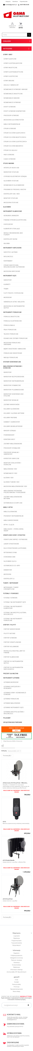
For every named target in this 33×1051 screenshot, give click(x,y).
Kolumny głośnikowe (11, 409)
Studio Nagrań (8, 163)
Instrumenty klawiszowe (12, 211)
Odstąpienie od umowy (16, 958)
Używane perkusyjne (11, 699)
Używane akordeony (11, 682)
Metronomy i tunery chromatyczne (11, 588)
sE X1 (4, 821)
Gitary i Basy (7, 54)
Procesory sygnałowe (12, 448)
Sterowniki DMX (9, 557)
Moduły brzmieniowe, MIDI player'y (13, 234)
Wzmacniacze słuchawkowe (14, 185)
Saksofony (8, 280)
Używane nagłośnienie (12, 703)
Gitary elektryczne (11, 76)
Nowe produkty (16, 984)
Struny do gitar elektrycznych (15, 141)
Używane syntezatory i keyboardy (12, 687)
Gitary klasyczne (10, 59)
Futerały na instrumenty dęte (15, 602)
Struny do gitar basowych (13, 146)
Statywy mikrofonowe (12, 629)
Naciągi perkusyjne (11, 357)
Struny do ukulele (10, 150)
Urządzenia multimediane (12, 722)
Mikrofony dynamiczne (12, 385)
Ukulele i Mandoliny (11, 85)
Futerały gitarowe (10, 598)
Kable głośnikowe (10, 511)
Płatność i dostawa (16, 960)
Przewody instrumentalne (13, 516)
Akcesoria (7, 574)
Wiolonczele (8, 256)
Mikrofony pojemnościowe (14, 390)
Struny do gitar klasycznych (14, 133)
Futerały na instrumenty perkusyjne (13, 619)
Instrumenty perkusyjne (12, 312)
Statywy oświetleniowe (12, 642)
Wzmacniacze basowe (12, 98)
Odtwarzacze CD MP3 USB (13, 503)
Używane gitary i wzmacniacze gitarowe (15, 693)
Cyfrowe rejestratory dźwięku (15, 176)
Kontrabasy (8, 261)
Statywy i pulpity (9, 625)
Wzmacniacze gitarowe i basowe (15, 89)
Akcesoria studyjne (11, 202)
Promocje (16, 986)
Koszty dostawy (16, 965)
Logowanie (16, 936)
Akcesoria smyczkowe (12, 271)
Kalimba (7, 243)
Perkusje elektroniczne (13, 321)
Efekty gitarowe (10, 107)
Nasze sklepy (16, 991)
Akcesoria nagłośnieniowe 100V (15, 486)
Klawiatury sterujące (12, 228)
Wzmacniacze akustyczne (13, 94)
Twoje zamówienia (16, 943)
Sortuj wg (4, 750)
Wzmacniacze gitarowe (12, 102)
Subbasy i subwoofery (12, 422)
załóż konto (12, 27)
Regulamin (16, 953)
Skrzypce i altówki (11, 252)
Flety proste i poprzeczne (13, 293)
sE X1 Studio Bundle (8, 860)
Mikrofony (8, 372)
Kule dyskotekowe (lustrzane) (15, 548)
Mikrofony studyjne (11, 172)
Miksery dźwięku (10, 430)
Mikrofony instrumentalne (14, 381)
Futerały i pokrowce (10, 593)
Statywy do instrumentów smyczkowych (13, 668)
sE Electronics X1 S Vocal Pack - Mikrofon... (15, 783)
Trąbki (6, 289)
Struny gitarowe (10, 128)
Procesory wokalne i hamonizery (11, 453)
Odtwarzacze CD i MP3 (12, 565)
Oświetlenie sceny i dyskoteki (14, 535)
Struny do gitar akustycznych (15, 137)
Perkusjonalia (9, 325)
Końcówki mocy (9, 439)
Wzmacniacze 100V (10, 473)
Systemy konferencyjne (12, 362)
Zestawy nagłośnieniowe (13, 444)
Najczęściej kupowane (16, 989)
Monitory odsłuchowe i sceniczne (12, 463)
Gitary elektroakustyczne (13, 72)
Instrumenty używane (11, 678)
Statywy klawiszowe (11, 657)
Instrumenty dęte (9, 276)
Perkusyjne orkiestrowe (13, 353)
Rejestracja (15, 1)
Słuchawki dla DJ (10, 561)
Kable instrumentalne (12, 124)
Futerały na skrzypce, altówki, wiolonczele (15, 613)
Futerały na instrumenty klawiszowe (13, 607)
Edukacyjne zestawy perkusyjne (15, 338)
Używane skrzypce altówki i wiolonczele (14, 712)
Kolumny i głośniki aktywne (14, 413)
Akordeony (8, 297)
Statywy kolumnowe (11, 646)
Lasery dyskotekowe (11, 544)
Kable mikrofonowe (11, 520)
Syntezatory (8, 224)
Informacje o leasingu (16, 969)
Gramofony (8, 570)
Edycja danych (16, 945)
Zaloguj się (8, 1)
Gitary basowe (9, 80)
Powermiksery (9, 435)
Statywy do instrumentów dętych (13, 662)
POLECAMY (6, 718)
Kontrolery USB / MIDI (12, 194)
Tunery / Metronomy (10, 583)
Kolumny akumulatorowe (13, 426)
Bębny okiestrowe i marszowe (15, 349)
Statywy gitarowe (10, 638)
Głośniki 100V (8, 477)
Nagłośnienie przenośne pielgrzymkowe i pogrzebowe (14, 491)
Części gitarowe (9, 159)
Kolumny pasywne (10, 417)
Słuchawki (7, 207)
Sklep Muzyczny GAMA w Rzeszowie (12, 741)
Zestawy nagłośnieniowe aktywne (13, 497)
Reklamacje (16, 967)
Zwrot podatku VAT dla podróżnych (16, 972)
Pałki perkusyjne (10, 329)
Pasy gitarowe (9, 154)
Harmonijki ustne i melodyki (14, 302)
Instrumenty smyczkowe (12, 248)
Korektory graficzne (11, 458)
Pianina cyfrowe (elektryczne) (15, 220)
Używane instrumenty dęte (13, 707)
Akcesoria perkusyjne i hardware (12, 343)
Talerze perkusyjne (11, 334)
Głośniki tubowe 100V (11, 482)
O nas (16, 979)
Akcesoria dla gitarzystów (14, 120)
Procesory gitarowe (11, 115)
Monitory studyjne (11, 198)
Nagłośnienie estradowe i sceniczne (12, 367)
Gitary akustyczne (10, 67)
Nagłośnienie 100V (10, 469)
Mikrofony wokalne (11, 400)
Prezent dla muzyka (10, 673)
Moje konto (16, 933)
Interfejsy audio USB (11, 168)
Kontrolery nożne (10, 239)
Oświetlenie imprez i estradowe (15, 539)
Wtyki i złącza (9, 525)
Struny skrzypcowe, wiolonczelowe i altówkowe (14, 266)
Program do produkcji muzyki (15, 189)
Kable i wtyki (8, 507)
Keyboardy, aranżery (11, 215)
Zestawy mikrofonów (11, 404)
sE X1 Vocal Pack (7, 899)
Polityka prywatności (16, 955)
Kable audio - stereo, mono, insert (13, 530)
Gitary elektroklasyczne (13, 63)
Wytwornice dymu (10, 552)
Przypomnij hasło (23, 1)
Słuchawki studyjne (11, 181)
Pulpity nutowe (9, 633)
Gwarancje (17, 962)
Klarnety (7, 284)
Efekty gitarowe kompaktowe (14, 111)
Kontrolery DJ (9, 578)
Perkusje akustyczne (11, 316)
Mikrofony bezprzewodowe (14, 376)
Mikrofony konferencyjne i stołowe (14, 395)
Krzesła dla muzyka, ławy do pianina (14, 651)
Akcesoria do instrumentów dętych (14, 307)
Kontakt (16, 982)
